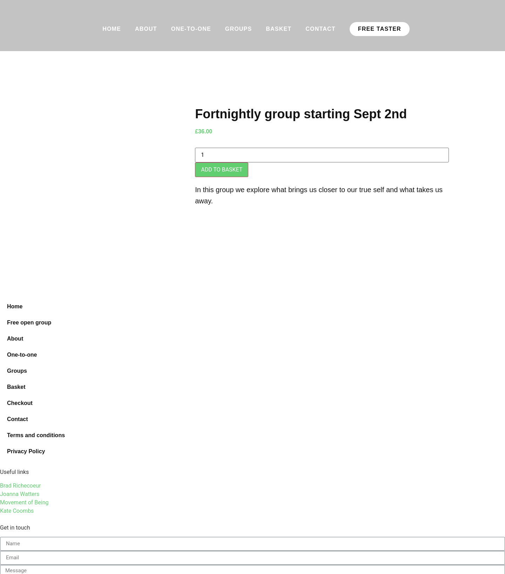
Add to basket (221, 169)
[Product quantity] (322, 155)
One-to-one (191, 29)
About (146, 29)
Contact (320, 29)
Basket (278, 29)
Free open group (29, 323)
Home (111, 29)
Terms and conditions (36, 435)
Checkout (20, 403)
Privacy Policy (26, 451)
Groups (238, 29)
